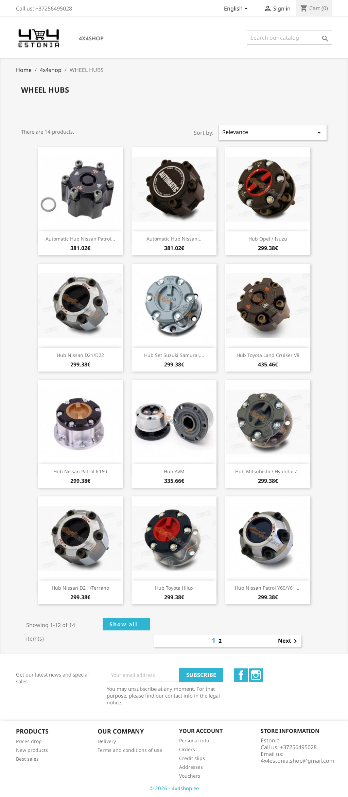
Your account (201, 731)
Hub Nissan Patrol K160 (80, 471)
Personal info (194, 740)
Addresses (191, 767)
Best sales (27, 759)
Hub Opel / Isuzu (267, 238)
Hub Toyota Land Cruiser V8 (268, 355)
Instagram (256, 675)
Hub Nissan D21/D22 (80, 355)
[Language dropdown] (237, 9)
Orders (187, 749)
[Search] (289, 38)
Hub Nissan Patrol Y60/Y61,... (268, 588)
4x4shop (91, 38)
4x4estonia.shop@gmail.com (297, 760)
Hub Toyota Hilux (174, 588)
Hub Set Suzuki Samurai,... (174, 355)
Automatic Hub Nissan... (174, 238)
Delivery (107, 741)
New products (32, 750)
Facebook (241, 675)
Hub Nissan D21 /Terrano (80, 588)
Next (288, 641)
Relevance (272, 132)
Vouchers (189, 776)
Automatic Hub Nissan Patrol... (80, 238)
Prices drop (29, 741)
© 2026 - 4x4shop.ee (174, 788)
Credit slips (192, 758)
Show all (123, 624)
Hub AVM (174, 471)
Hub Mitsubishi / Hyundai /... (268, 471)
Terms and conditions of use (130, 750)
